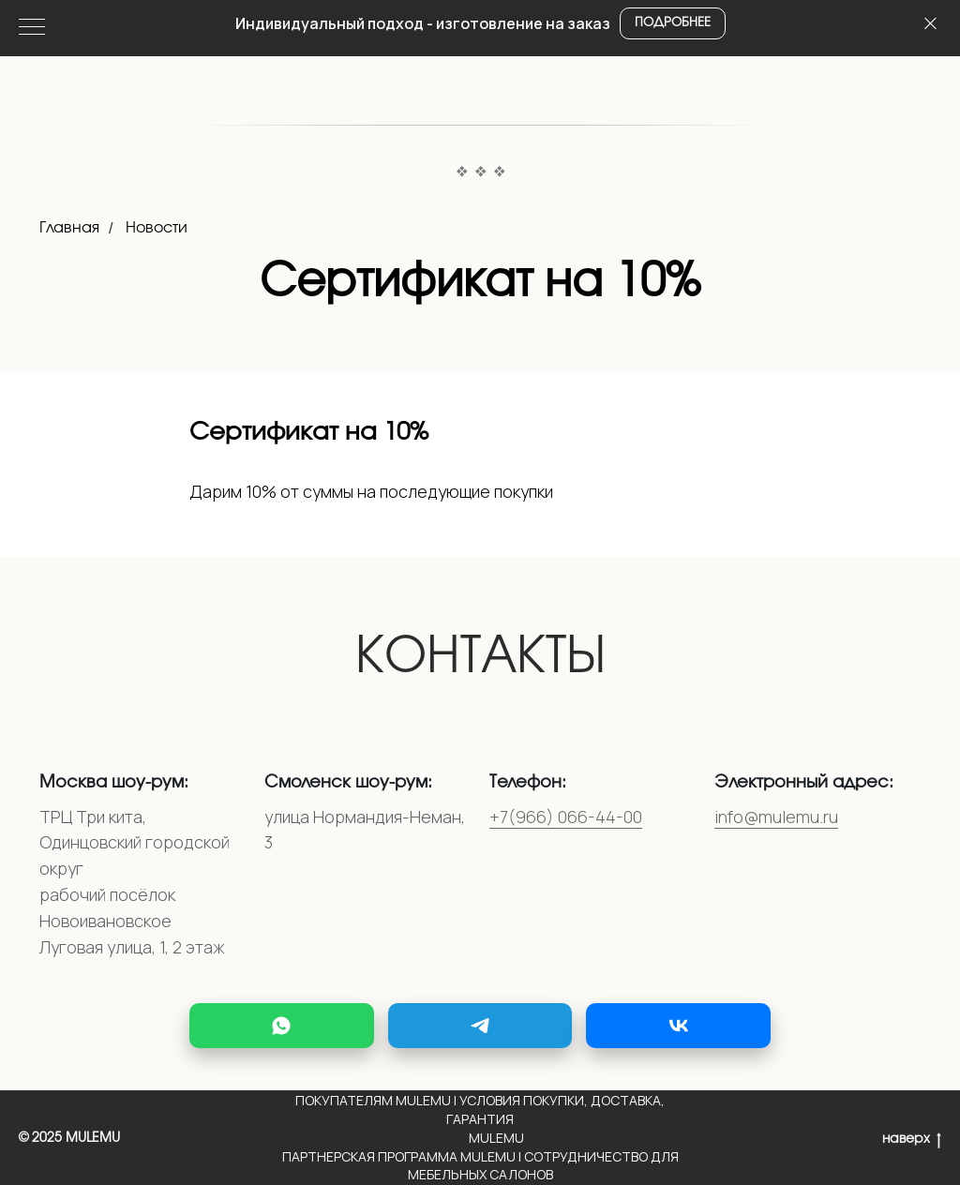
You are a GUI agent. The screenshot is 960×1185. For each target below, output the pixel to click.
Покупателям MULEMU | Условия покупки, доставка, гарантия (480, 1109)
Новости (157, 227)
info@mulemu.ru (776, 816)
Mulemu (496, 1138)
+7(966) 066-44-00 (565, 816)
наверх (911, 1140)
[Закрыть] (930, 24)
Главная (69, 227)
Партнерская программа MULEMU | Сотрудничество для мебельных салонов (480, 1166)
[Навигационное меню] (32, 28)
